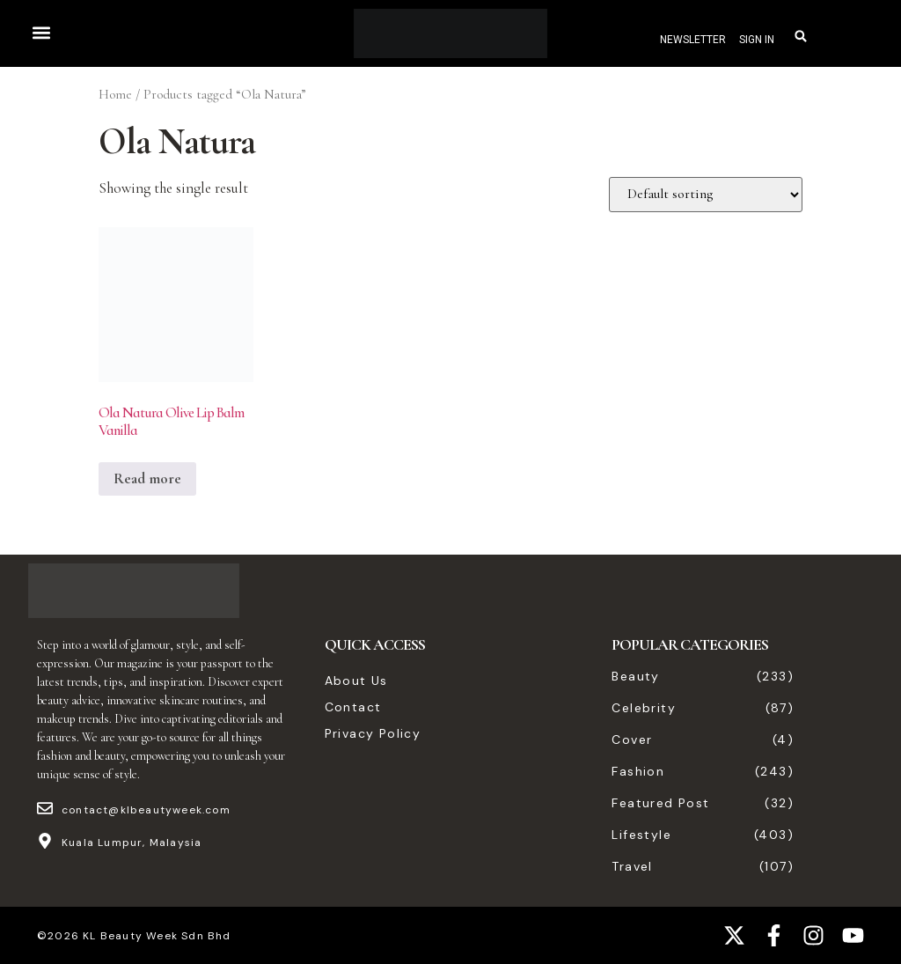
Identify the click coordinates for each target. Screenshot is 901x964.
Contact (353, 707)
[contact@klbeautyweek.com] (45, 808)
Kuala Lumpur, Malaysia (131, 842)
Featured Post (660, 803)
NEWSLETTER (693, 39)
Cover (632, 739)
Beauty (635, 676)
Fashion (638, 771)
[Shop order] (705, 194)
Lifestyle (641, 835)
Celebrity (644, 708)
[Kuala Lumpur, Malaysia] (45, 841)
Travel (632, 866)
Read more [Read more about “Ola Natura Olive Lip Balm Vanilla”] (147, 478)
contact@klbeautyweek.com (146, 810)
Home (115, 94)
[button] (40, 32)
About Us (356, 680)
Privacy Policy (373, 733)
